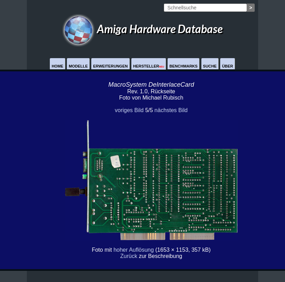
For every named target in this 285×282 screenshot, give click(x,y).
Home (57, 66)
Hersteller (148, 66)
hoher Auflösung (134, 250)
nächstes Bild (170, 110)
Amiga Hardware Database (142, 29)
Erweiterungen (110, 66)
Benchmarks (183, 66)
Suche (210, 66)
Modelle (78, 66)
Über (227, 66)
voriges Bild (129, 110)
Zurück (128, 256)
